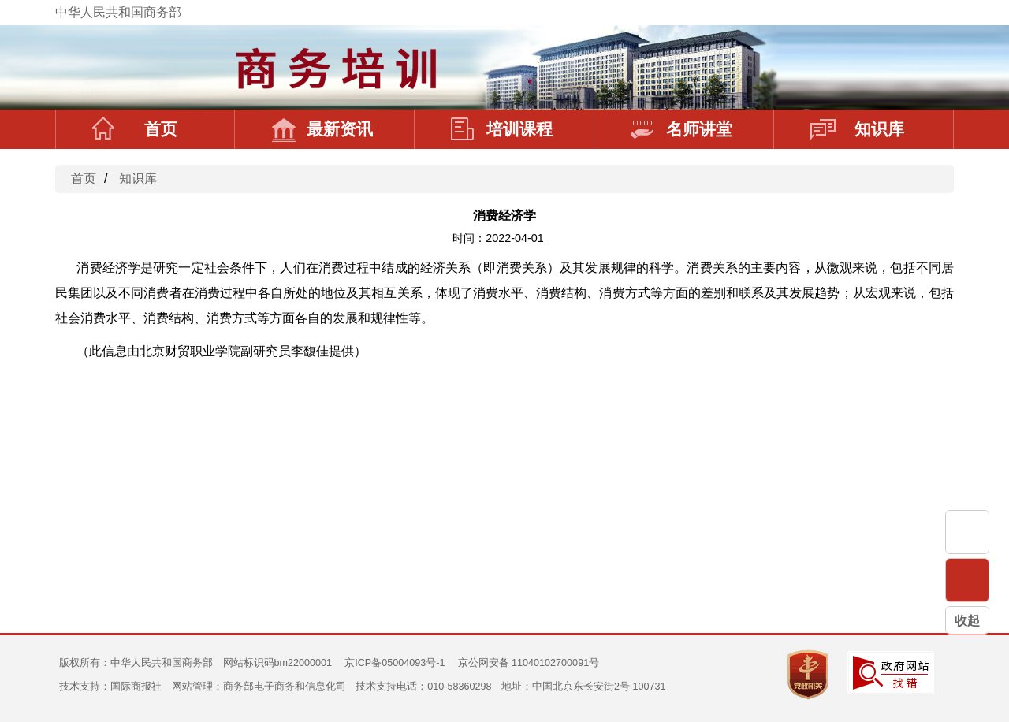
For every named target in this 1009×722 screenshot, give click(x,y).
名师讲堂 (681, 129)
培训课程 (502, 129)
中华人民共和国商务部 (118, 12)
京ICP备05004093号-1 (394, 662)
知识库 (857, 129)
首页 (134, 129)
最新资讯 (322, 129)
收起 (967, 620)
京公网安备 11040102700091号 (529, 662)
